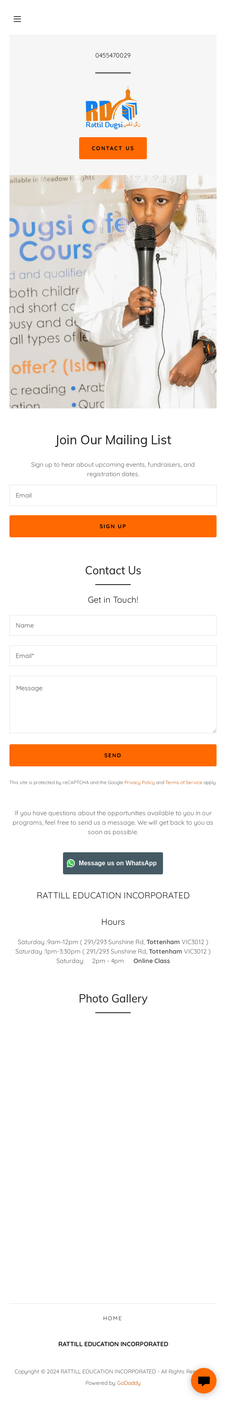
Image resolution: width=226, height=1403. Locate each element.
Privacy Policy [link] (139, 782)
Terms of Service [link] (183, 782)
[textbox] (113, 495)
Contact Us (113, 148)
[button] (17, 19)
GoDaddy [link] (129, 1382)
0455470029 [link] (113, 55)
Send (113, 755)
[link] (113, 107)
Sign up (113, 526)
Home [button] (112, 1318)
